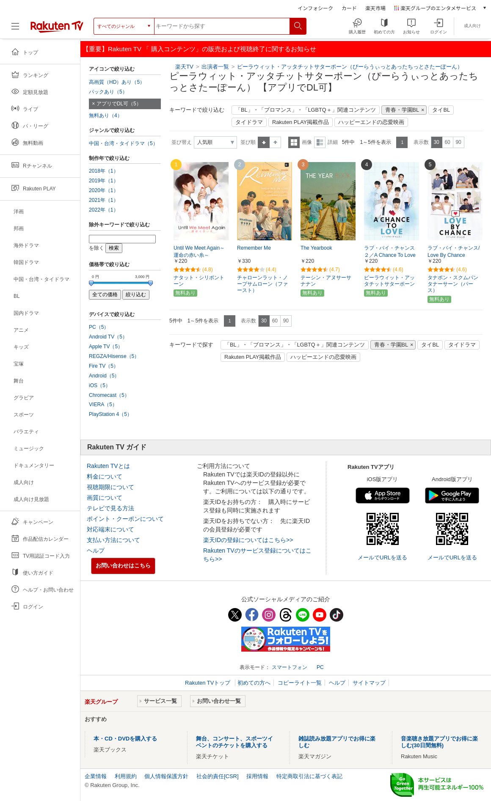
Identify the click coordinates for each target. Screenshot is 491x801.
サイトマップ (369, 683)
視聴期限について (110, 487)
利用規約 (126, 776)
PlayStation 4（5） (110, 414)
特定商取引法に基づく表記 (309, 776)
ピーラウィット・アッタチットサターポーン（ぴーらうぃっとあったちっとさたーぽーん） (350, 66)
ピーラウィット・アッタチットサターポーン (389, 281)
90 (458, 142)
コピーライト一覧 (300, 683)
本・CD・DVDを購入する (125, 738)
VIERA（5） (103, 404)
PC (320, 667)
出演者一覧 (215, 66)
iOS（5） (99, 385)
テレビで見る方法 (110, 508)
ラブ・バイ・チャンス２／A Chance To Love (390, 251)
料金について (104, 476)
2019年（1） (104, 181)
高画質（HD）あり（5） (117, 82)
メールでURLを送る (382, 557)
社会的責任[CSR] (217, 776)
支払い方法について (113, 540)
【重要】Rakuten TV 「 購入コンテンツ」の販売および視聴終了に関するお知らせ (199, 48)
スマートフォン (289, 667)
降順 (275, 142)
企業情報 (96, 776)
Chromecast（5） (109, 395)
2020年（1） (104, 190)
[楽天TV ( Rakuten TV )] (56, 26)
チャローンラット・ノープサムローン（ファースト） (262, 284)
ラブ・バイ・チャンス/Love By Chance (454, 251)
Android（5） (104, 376)
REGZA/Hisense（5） (114, 356)
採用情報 (257, 776)
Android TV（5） (108, 337)
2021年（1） (104, 200)
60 (447, 142)
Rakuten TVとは (108, 465)
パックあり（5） (108, 92)
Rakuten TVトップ (208, 683)
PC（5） (99, 327)
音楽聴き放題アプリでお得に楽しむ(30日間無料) (439, 742)
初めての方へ (253, 683)
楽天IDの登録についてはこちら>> (248, 540)
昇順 (264, 142)
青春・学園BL (402, 110)
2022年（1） (104, 210)
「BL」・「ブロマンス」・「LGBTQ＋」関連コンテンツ (305, 110)
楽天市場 (375, 7)
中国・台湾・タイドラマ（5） (123, 143)
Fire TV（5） (104, 366)
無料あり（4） (105, 115)
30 (436, 142)
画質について (104, 497)
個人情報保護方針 (166, 776)
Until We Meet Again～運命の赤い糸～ (199, 251)
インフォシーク (315, 7)
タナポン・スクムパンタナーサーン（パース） (453, 284)
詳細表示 (319, 142)
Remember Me (254, 248)
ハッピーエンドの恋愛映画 (371, 122)
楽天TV (184, 66)
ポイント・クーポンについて (125, 518)
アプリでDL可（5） (119, 104)
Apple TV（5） (106, 347)
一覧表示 (294, 142)
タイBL (441, 110)
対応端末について (110, 529)
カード (349, 7)
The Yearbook (316, 248)
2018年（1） (104, 171)
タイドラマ (249, 122)
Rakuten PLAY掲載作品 (300, 122)
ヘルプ (96, 550)
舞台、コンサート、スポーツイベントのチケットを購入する (234, 742)
